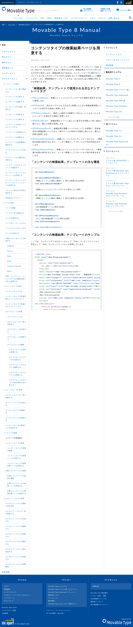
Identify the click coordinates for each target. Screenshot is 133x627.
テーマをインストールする (15, 223)
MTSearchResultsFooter (43, 149)
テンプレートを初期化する (15, 132)
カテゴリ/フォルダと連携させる (16, 542)
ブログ (92, 18)
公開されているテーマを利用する (15, 239)
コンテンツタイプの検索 (14, 443)
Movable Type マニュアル (57, 586)
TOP (3, 24)
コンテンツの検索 (10, 433)
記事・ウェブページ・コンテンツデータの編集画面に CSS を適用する (15, 278)
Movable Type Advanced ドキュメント (62, 592)
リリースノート (9, 598)
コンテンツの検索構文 (14, 438)
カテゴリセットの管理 (14, 311)
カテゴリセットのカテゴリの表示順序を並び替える (17, 382)
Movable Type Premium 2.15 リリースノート (116, 205)
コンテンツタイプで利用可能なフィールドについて (15, 297)
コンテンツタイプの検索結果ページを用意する (16, 464)
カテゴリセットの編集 (15, 344)
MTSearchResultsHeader (43, 138)
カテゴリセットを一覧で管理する (16, 323)
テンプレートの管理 (11, 84)
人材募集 (6, 613)
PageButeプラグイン (13, 198)
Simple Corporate (14, 266)
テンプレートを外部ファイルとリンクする (15, 125)
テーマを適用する (12, 218)
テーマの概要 (10, 208)
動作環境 (51, 601)
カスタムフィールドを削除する (15, 535)
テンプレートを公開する (14, 119)
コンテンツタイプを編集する (15, 411)
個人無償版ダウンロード (100, 604)
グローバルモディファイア (117, 60)
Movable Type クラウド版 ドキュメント (62, 589)
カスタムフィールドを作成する (15, 520)
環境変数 (110, 65)
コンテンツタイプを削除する (15, 419)
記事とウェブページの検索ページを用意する (16, 484)
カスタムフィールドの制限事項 (15, 565)
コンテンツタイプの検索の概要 (16, 449)
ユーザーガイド (8, 73)
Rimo (9, 261)
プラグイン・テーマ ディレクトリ (59, 610)
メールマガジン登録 (10, 610)
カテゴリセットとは (15, 317)
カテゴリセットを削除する (16, 338)
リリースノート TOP (115, 211)
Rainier (10, 251)
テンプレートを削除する (14, 114)
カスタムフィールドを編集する (15, 527)
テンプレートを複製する (14, 137)
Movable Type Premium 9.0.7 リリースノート (116, 194)
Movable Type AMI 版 (115, 100)
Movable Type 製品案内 (100, 593)
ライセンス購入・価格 (99, 596)
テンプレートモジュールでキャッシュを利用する (15, 174)
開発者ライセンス (98, 601)
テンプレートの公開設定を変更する (15, 158)
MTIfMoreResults (40, 120)
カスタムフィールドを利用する (15, 558)
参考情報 (6, 572)
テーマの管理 (9, 203)
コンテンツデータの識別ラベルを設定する (15, 426)
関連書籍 (7, 589)
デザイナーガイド (9, 79)
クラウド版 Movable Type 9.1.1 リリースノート (117, 184)
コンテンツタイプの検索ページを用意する (16, 457)
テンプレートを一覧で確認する (15, 90)
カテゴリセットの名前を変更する (17, 350)
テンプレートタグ (113, 54)
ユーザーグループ (79, 18)
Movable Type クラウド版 (117, 90)
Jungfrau (10, 246)
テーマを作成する (12, 233)
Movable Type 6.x (114, 136)
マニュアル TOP (114, 117)
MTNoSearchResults (41, 113)
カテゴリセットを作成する (16, 330)
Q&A (49, 18)
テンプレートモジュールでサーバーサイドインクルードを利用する (15, 182)
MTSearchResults (94, 70)
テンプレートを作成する (14, 97)
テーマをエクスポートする (15, 228)
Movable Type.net (115, 111)
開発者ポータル (61, 18)
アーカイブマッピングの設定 (15, 151)
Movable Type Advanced (117, 95)
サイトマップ (8, 601)
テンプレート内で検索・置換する (15, 108)
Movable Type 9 (113, 79)
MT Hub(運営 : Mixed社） (56, 613)
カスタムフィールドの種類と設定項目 (15, 504)
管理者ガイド (7, 68)
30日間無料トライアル (100, 599)
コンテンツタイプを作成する (15, 404)
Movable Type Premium (117, 106)
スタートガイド (8, 51)
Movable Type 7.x (114, 131)
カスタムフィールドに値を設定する (15, 550)
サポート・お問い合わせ (109, 18)
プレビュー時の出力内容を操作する (15, 191)
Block (9, 271)
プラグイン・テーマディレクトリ (29, 2)
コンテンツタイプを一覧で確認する (15, 396)
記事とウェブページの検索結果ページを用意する (16, 492)
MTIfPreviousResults (41, 128)
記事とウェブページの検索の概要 (16, 477)
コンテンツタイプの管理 (13, 390)
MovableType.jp (8, 2)
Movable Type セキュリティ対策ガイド (62, 604)
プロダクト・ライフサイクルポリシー (17, 595)
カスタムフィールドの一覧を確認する (15, 512)
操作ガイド (7, 62)
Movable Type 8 (24, 24)
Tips (42, 18)
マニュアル (18, 18)
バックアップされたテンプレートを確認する (15, 166)
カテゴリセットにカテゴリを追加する (17, 358)
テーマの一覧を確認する (14, 213)
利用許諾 (96, 586)
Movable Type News (10, 607)
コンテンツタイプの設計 (13, 286)
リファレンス (32, 18)
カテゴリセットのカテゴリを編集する (17, 366)
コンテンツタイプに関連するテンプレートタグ (15, 305)
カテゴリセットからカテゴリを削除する (17, 373)
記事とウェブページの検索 (15, 471)
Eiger (9, 256)
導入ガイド (7, 57)
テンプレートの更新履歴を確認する (15, 143)
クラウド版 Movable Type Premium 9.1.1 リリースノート (117, 173)
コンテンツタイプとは (14, 291)
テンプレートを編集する (14, 102)
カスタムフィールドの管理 (14, 498)
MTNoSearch (38, 105)
